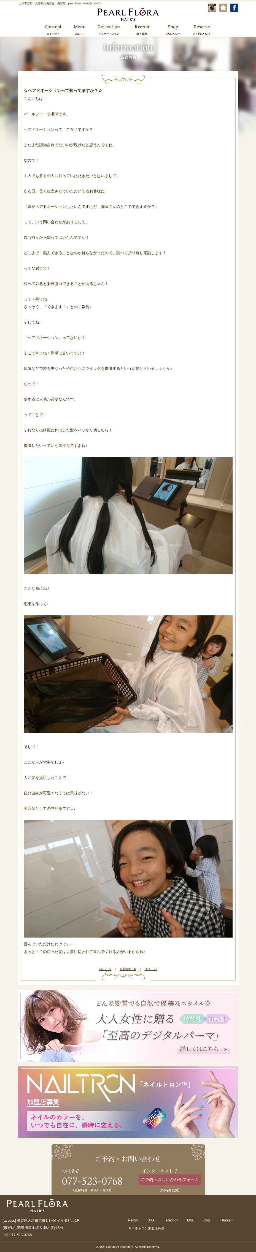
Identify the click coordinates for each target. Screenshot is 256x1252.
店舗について (173, 30)
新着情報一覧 (128, 969)
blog (206, 1220)
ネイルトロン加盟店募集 (146, 1228)
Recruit (133, 1220)
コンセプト (53, 30)
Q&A (150, 1220)
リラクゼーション (108, 30)
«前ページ (105, 969)
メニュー (79, 30)
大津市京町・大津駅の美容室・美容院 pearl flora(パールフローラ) (60, 3)
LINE (191, 1220)
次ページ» (151, 969)
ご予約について (201, 30)
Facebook (170, 1220)
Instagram (226, 1220)
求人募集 (142, 30)
